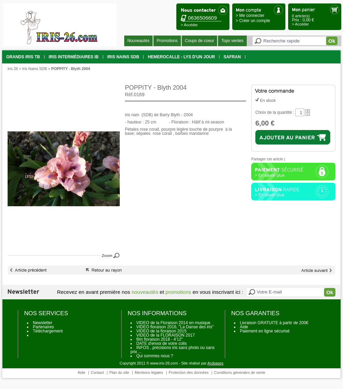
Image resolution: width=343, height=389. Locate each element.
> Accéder (189, 25)
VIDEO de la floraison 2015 (161, 331)
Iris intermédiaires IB (74, 56)
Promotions (167, 40)
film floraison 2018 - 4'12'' (159, 339)
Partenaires (43, 327)
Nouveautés (138, 40)
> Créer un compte (253, 20)
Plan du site (119, 372)
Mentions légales (149, 372)
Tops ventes (232, 40)
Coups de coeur (199, 40)
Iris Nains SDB (123, 56)
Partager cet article (267, 159)
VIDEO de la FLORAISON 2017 (165, 335)
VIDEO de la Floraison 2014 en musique (173, 322)
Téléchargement (48, 331)
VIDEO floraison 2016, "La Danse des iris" (175, 327)
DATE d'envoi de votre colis (161, 343)
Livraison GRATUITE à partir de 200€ (274, 322)
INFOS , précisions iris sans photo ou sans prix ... (172, 349)
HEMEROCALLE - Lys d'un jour (181, 56)
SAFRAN (232, 56)
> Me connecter (250, 15)
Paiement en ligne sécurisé (265, 331)
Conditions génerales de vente (239, 372)
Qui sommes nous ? (154, 355)
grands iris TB (23, 56)
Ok (331, 41)
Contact (97, 372)
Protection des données (189, 372)
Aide (244, 327)
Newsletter (42, 322)
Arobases (215, 363)
